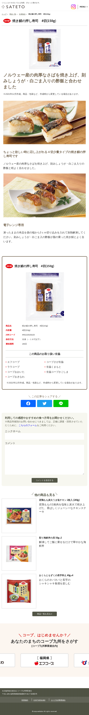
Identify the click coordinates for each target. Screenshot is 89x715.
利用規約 (25, 700)
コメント (10, 443)
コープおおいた (15, 371)
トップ (4, 14)
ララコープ (13, 366)
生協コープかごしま (57, 371)
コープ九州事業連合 (58, 700)
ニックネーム (13, 431)
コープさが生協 (55, 362)
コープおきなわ (15, 376)
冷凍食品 (22, 14)
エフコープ (13, 362)
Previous (17, 660)
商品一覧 (12, 14)
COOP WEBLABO (39, 700)
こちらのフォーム (28, 425)
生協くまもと (53, 366)
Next (71, 660)
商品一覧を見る (44, 614)
